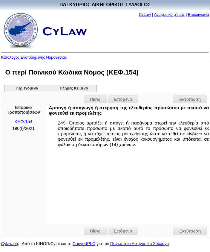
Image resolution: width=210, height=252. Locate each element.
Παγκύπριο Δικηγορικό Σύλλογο (139, 243)
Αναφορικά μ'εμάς (169, 14)
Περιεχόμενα (27, 88)
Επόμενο (123, 99)
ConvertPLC (84, 243)
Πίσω (95, 99)
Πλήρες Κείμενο (74, 88)
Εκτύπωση (190, 99)
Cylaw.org (10, 243)
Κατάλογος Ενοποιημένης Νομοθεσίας (34, 57)
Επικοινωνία (198, 14)
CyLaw (145, 14)
